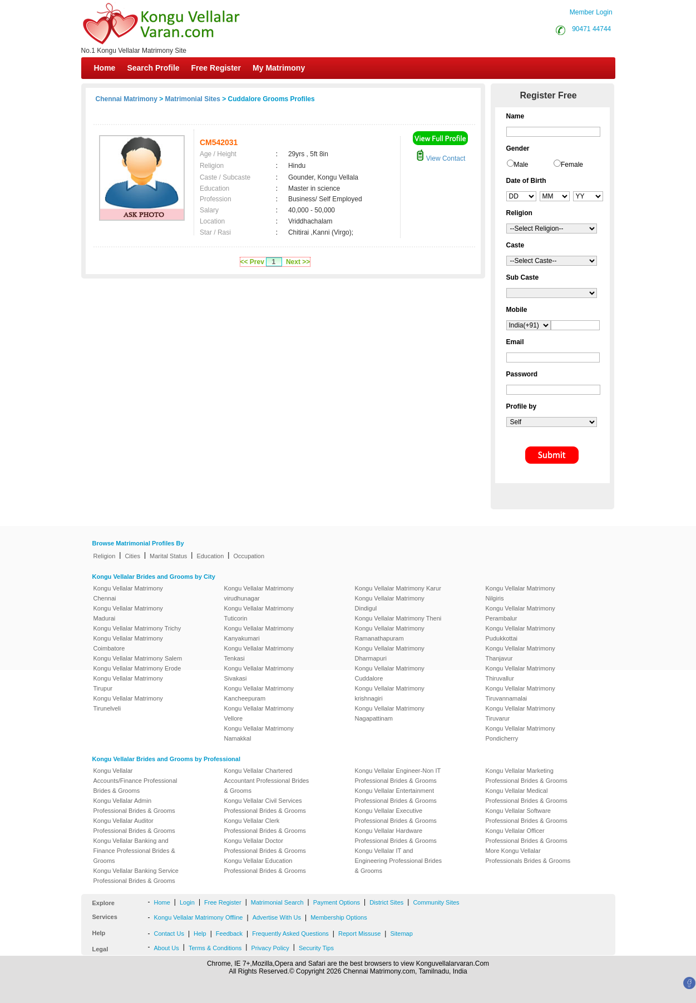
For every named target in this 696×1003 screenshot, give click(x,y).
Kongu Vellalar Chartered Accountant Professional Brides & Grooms (266, 780)
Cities (132, 556)
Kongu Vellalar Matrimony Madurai (128, 613)
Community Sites (436, 902)
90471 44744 (591, 29)
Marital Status (168, 556)
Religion (104, 556)
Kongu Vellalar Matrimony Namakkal (259, 733)
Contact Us (169, 933)
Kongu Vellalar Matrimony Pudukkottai (520, 633)
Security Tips (316, 948)
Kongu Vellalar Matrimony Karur (398, 588)
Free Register (216, 67)
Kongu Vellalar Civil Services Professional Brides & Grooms (265, 805)
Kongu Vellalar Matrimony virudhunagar (259, 593)
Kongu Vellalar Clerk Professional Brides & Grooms (265, 825)
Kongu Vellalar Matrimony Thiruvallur (520, 673)
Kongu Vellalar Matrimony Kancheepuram (259, 693)
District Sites (386, 902)
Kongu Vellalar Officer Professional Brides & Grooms (526, 835)
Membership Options (338, 917)
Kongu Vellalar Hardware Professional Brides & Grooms (396, 835)
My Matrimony (279, 67)
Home (105, 67)
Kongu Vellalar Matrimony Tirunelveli (128, 703)
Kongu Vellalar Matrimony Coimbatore (128, 643)
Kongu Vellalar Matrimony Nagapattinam (389, 713)
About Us (166, 948)
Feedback (229, 933)
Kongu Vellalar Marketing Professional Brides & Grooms (526, 775)
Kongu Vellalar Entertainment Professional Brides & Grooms (396, 795)
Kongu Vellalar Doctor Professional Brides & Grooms (265, 845)
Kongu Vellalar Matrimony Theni (398, 618)
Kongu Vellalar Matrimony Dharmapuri (389, 653)
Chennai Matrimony (126, 99)
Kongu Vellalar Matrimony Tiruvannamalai (520, 693)
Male (521, 164)
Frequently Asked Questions (290, 933)
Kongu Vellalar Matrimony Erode (137, 668)
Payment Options (336, 902)
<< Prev (252, 262)
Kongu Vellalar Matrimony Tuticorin (259, 613)
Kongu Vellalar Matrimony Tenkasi (259, 653)
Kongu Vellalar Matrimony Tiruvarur (520, 713)
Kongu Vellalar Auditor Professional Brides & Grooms (134, 825)
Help (200, 933)
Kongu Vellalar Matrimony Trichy (137, 628)
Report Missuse (359, 933)
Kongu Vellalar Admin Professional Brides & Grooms (134, 805)
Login (187, 902)
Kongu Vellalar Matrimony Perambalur (520, 613)
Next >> (298, 262)
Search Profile (153, 67)
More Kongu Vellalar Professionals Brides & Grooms (528, 855)
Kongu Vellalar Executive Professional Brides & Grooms (396, 815)
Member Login (591, 12)
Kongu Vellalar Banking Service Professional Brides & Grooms (136, 875)
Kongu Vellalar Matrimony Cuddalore (389, 673)
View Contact (440, 158)
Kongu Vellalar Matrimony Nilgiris (520, 593)
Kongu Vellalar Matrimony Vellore (259, 713)
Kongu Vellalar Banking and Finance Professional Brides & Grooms (134, 850)
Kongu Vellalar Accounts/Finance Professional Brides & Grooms (135, 780)
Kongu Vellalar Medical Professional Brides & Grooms (526, 795)
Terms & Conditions (215, 948)
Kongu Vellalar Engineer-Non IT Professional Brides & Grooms (398, 775)
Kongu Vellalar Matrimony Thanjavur (520, 653)
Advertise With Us (277, 917)
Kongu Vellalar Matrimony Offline (198, 917)
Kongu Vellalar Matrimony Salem (137, 658)
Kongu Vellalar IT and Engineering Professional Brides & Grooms (398, 860)
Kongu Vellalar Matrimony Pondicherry (520, 733)
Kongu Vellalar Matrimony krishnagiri (389, 693)
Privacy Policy (270, 948)
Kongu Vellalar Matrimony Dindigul (389, 603)
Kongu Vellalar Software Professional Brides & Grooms (526, 815)
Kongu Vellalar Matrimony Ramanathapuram (389, 633)
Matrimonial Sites (192, 99)
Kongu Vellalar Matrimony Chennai (128, 593)
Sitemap (401, 933)
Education (210, 556)
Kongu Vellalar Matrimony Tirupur (128, 683)
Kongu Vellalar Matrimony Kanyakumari (259, 633)
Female (572, 164)
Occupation (248, 556)
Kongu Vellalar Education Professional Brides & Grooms (265, 865)
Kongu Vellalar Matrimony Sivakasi (259, 673)
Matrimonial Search (277, 902)
